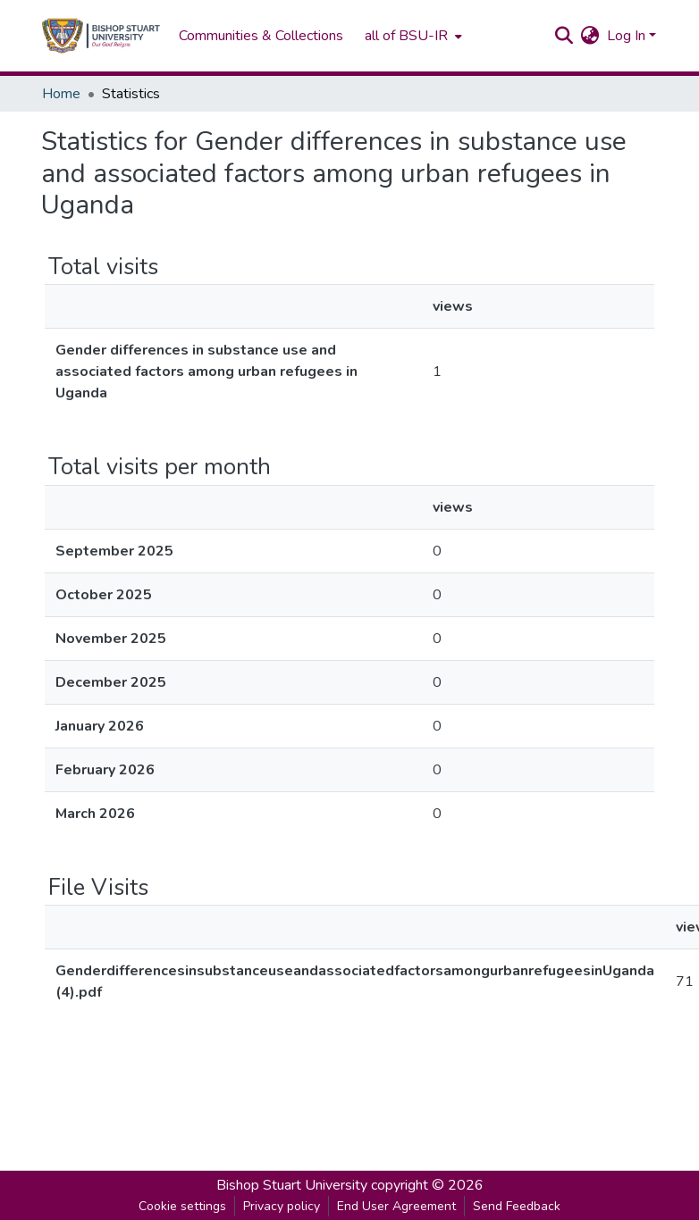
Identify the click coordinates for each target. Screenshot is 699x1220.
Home (61, 94)
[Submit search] (564, 35)
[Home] (101, 36)
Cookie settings (182, 1206)
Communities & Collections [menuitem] (261, 36)
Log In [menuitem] (626, 36)
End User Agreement (396, 1206)
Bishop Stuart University (291, 1185)
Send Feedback (516, 1206)
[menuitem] (411, 35)
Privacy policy (281, 1206)
